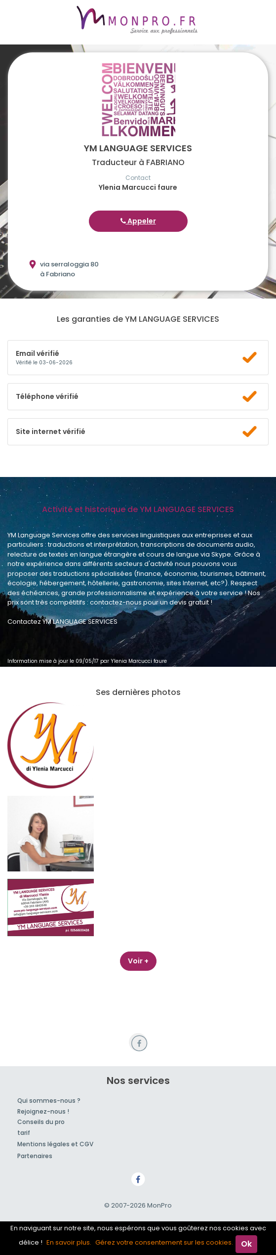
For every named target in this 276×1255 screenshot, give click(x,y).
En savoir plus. (68, 1242)
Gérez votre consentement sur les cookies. (164, 1242)
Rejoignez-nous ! (43, 1111)
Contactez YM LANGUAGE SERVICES (62, 621)
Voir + (138, 961)
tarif (23, 1132)
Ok (246, 1244)
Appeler (138, 221)
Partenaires (34, 1156)
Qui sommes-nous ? (48, 1100)
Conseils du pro (41, 1122)
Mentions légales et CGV (55, 1144)
